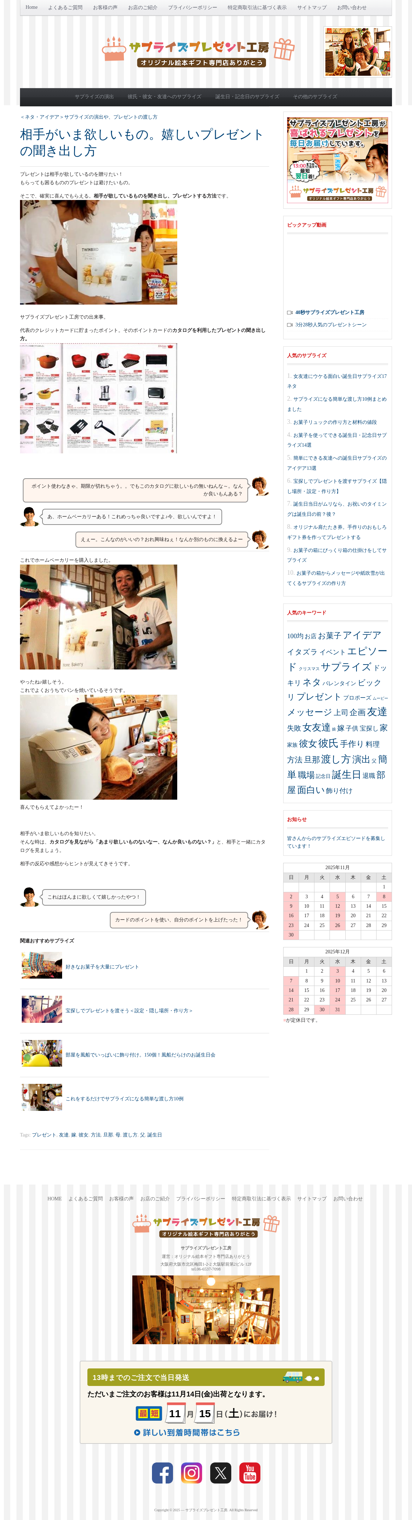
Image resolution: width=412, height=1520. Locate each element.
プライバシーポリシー (192, 7)
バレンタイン (339, 683)
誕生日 (154, 1135)
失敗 (294, 728)
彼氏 (328, 743)
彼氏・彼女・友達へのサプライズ (164, 96)
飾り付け (339, 790)
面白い (311, 790)
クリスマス (309, 668)
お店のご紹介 (143, 7)
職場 (306, 775)
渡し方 (130, 1135)
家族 (292, 745)
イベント (332, 652)
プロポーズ (357, 698)
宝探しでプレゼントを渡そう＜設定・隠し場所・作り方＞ (129, 1010)
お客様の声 (105, 7)
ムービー (380, 698)
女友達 (317, 727)
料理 (373, 744)
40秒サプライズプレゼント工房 (329, 312)
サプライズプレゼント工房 (206, 1510)
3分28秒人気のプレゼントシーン (331, 324)
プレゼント (44, 1135)
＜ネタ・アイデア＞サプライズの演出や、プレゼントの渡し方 (89, 117)
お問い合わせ (352, 7)
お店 (311, 636)
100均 (295, 636)
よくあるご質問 (65, 7)
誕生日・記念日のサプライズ (247, 96)
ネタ (312, 682)
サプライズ (346, 666)
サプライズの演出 (94, 96)
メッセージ (309, 712)
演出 (361, 759)
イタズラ (302, 652)
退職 (369, 775)
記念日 (323, 776)
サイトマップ (312, 7)
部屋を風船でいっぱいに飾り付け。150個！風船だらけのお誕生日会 (140, 1055)
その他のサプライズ (315, 96)
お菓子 (329, 636)
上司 (341, 712)
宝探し (369, 728)
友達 (64, 1135)
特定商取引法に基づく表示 (257, 7)
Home (32, 7)
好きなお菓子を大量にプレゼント (102, 966)
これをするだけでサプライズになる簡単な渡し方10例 (125, 1098)
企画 (358, 712)
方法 (96, 1135)
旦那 (108, 1135)
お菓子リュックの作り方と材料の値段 (335, 422)
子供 (352, 728)
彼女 (83, 1135)
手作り (352, 744)
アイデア (362, 635)
